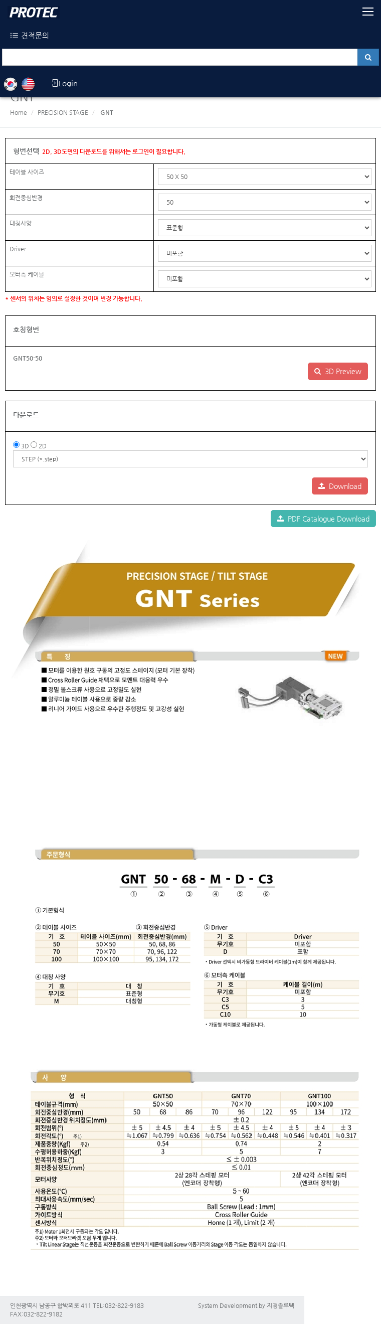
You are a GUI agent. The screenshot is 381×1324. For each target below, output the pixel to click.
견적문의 (29, 35)
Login (63, 83)
